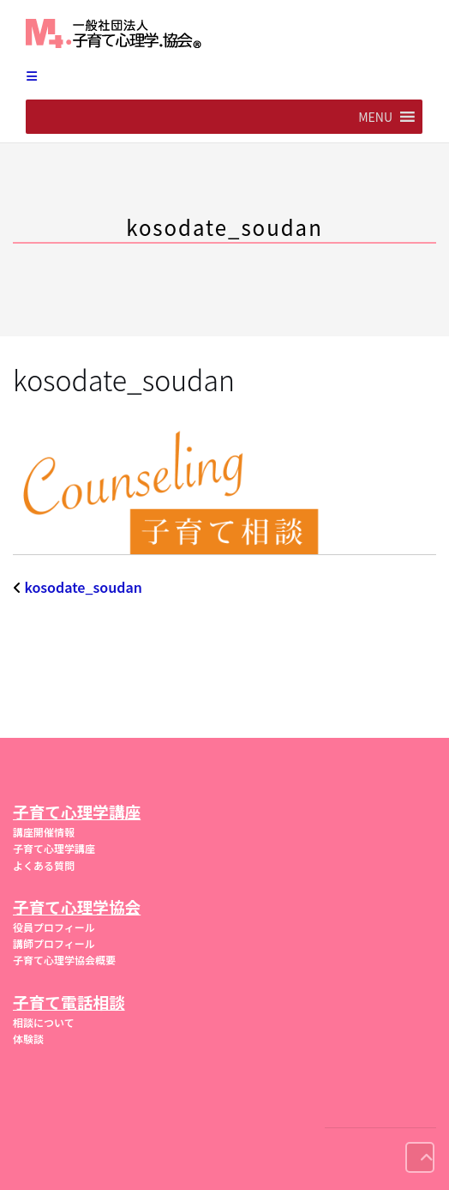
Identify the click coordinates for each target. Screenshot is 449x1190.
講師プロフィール (54, 943)
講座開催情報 (44, 832)
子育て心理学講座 (54, 848)
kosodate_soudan (83, 587)
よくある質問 (44, 865)
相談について (44, 1022)
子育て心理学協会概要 (64, 959)
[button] (375, 117)
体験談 (28, 1038)
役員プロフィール (54, 927)
